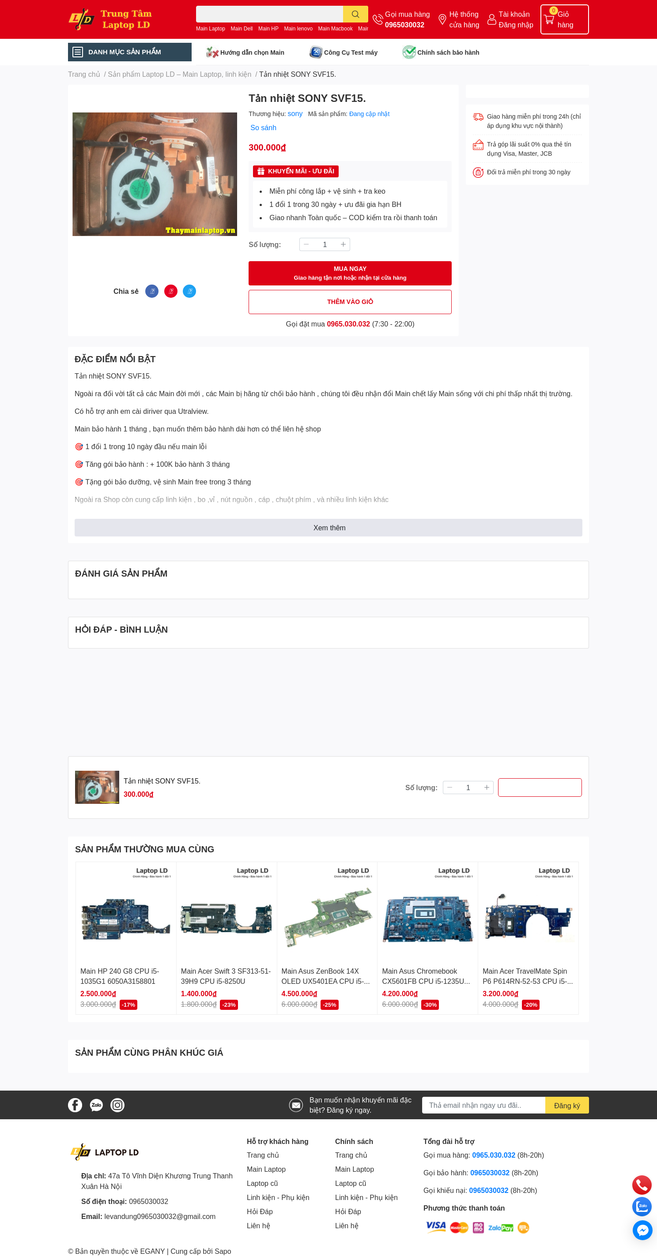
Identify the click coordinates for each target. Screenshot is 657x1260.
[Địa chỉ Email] (505, 1105)
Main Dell (242, 28)
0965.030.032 (348, 323)
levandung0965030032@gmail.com (159, 1216)
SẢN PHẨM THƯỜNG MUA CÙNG (144, 849)
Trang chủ (263, 1155)
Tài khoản (514, 14)
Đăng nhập (516, 24)
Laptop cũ (262, 1183)
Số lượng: (265, 244)
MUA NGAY (350, 273)
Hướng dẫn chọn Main (252, 52)
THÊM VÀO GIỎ (350, 301)
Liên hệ (258, 1225)
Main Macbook (335, 28)
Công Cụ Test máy (351, 52)
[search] (355, 14)
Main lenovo (298, 28)
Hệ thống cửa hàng (464, 19)
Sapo (223, 1251)
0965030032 (404, 24)
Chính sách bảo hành (448, 52)
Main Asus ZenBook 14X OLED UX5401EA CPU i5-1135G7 (323, 981)
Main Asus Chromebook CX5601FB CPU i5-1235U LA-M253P (423, 981)
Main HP (268, 28)
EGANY (152, 1251)
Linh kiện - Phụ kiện (278, 1197)
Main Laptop (210, 28)
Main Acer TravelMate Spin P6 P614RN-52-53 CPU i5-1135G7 (525, 981)
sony (296, 113)
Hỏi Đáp (260, 1211)
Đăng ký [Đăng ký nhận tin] (567, 1105)
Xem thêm (329, 527)
